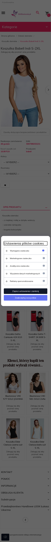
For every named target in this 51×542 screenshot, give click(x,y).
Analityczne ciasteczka (19, 266)
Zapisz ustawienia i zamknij (25, 291)
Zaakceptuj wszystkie (25, 297)
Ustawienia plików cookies (24, 243)
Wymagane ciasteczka (19, 251)
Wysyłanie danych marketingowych (25, 273)
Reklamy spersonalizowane (21, 281)
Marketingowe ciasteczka (20, 258)
